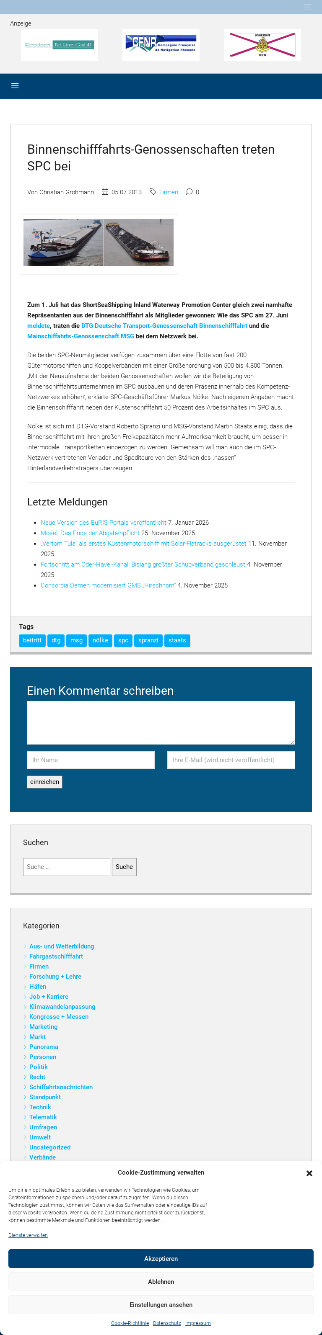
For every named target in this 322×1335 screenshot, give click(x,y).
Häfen (37, 986)
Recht (37, 1077)
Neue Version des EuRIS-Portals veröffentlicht (103, 522)
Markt (37, 1037)
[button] (309, 1173)
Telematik (43, 1117)
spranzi (148, 640)
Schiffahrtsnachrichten (61, 1087)
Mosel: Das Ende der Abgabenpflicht (90, 533)
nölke (100, 640)
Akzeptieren (161, 1259)
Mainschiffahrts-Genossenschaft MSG (80, 336)
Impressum (198, 1323)
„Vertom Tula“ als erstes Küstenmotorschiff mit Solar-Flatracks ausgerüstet (144, 543)
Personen (42, 1057)
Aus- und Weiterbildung (61, 946)
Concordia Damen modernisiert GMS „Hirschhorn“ (108, 585)
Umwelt (40, 1137)
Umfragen (43, 1127)
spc (123, 640)
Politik (38, 1067)
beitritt (32, 640)
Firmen (168, 192)
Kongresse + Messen (58, 1017)
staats (177, 640)
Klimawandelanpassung (62, 1006)
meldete (38, 326)
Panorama (43, 1047)
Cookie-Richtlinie (130, 1323)
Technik (40, 1107)
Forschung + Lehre (55, 976)
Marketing (43, 1027)
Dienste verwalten (28, 1235)
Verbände (42, 1157)
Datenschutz (167, 1323)
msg (76, 640)
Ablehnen (161, 1282)
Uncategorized (49, 1147)
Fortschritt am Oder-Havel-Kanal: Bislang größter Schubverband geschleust (143, 564)
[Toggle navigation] (307, 7)
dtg (56, 640)
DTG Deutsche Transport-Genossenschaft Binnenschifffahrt (164, 326)
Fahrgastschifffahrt (56, 956)
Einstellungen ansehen (161, 1305)
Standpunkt (45, 1097)
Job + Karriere (48, 996)
